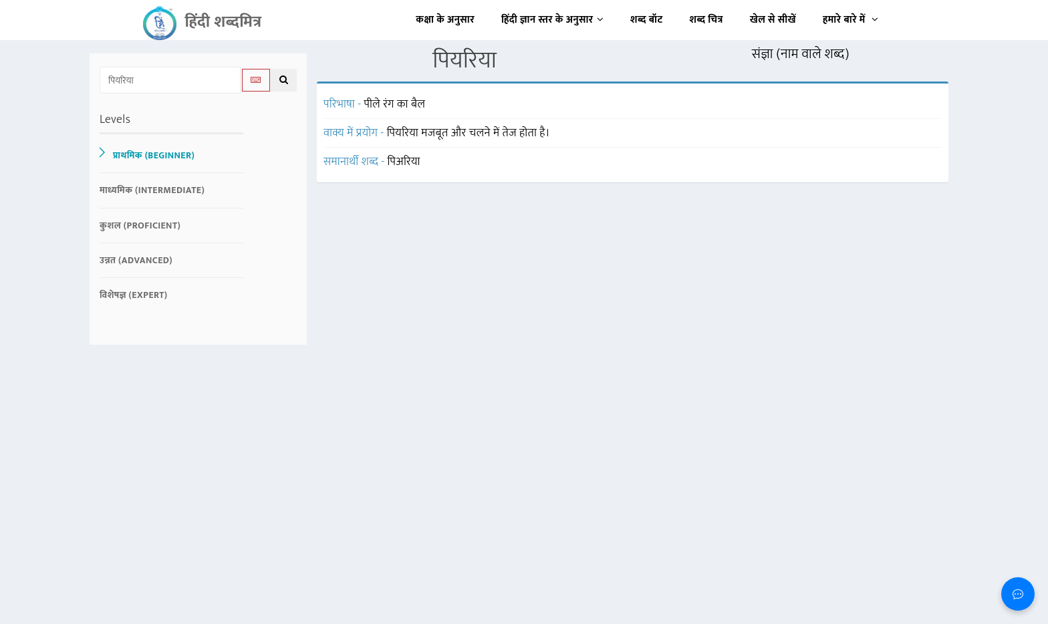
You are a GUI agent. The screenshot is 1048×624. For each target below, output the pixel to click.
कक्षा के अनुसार (445, 19)
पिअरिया (404, 161)
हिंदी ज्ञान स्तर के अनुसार (552, 19)
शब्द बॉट (646, 19)
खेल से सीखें (773, 19)
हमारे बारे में (850, 19)
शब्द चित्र (706, 19)
